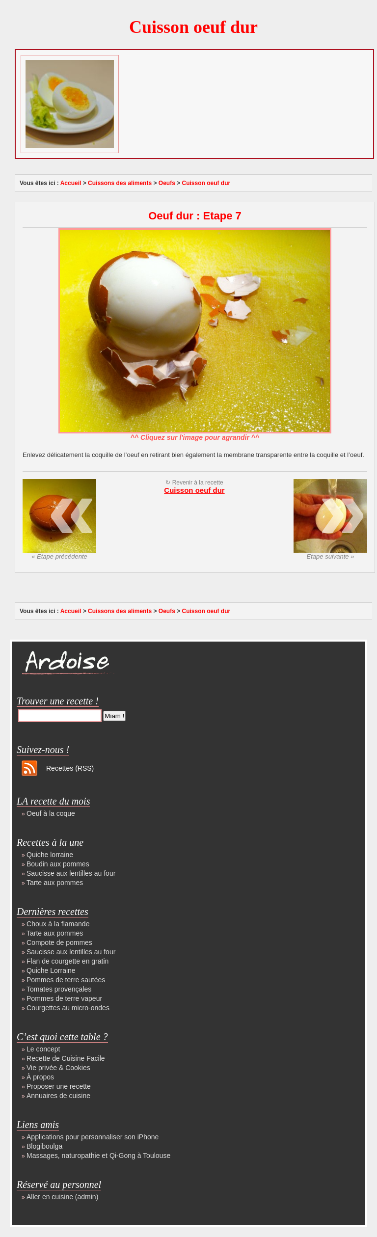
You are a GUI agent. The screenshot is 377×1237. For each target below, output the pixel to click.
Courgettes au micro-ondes (68, 1008)
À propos (40, 1077)
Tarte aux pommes (55, 883)
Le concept (43, 1049)
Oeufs (167, 183)
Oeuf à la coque (51, 813)
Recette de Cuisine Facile (66, 1058)
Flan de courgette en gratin (67, 961)
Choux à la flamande (58, 924)
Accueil (70, 183)
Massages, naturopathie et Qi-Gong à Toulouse (98, 1155)
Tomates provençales (59, 989)
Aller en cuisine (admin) (62, 1197)
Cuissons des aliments (120, 183)
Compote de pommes (59, 942)
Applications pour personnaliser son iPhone (93, 1137)
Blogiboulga (44, 1146)
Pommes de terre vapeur (64, 998)
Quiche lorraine (50, 855)
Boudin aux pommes (58, 864)
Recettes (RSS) (70, 768)
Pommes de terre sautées (66, 980)
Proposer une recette (59, 1086)
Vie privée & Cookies (58, 1068)
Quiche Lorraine (51, 970)
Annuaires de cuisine (58, 1096)
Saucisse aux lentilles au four (71, 873)
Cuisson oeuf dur (193, 27)
